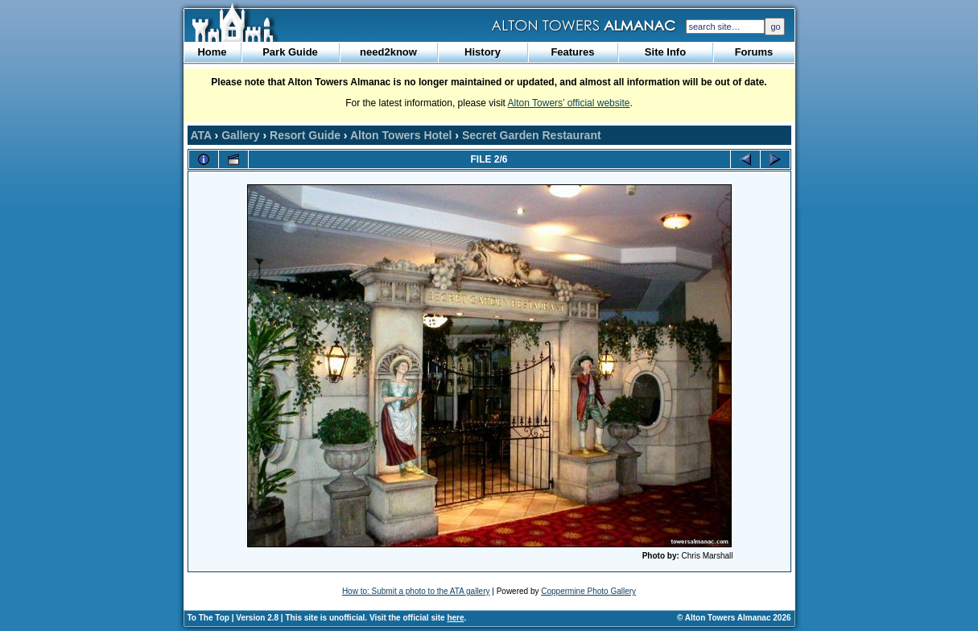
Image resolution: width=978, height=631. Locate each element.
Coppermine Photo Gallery (588, 591)
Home (211, 52)
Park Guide (290, 52)
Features (572, 52)
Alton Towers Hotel (401, 135)
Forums (754, 52)
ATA (201, 135)
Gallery (240, 135)
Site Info (665, 52)
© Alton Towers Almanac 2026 (733, 617)
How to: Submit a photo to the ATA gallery (416, 591)
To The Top (208, 617)
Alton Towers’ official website (569, 103)
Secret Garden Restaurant (531, 135)
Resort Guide (305, 135)
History (482, 52)
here (455, 617)
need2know (388, 52)
